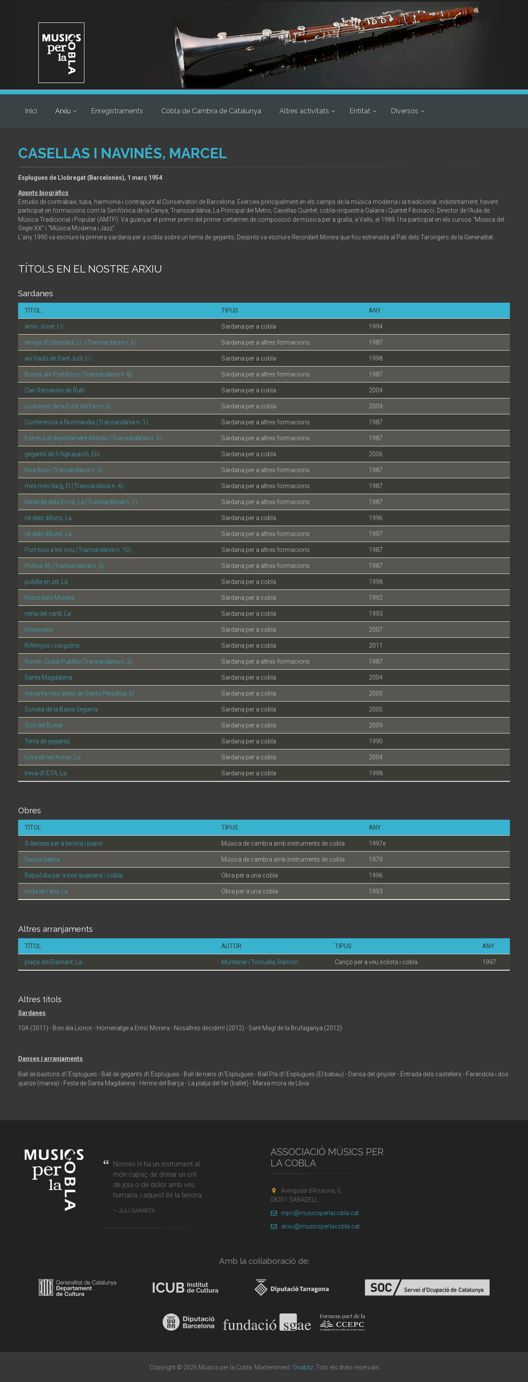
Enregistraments (117, 111)
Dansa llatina (42, 859)
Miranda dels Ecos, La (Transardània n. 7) (81, 501)
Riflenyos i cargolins (52, 645)
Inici (31, 111)
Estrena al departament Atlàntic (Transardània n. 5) (93, 438)
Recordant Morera (49, 597)
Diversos (404, 111)
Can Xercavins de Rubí (55, 390)
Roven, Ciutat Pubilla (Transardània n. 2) (78, 661)
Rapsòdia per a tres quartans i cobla (74, 875)
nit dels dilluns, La (48, 517)
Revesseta (39, 629)
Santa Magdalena (48, 677)
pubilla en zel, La (46, 581)
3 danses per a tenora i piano (64, 843)
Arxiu (63, 111)
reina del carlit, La (48, 613)
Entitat (360, 111)
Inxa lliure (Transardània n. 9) (64, 470)
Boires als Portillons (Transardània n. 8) (78, 374)
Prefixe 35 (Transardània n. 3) (64, 565)
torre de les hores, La (53, 757)
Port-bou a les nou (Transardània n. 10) (78, 549)
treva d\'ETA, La (45, 773)
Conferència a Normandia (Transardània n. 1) (86, 422)
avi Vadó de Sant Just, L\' (58, 358)
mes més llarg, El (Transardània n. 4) (74, 486)
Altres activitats (304, 111)
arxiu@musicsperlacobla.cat (315, 1226)
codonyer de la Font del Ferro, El (68, 406)
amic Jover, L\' (44, 326)
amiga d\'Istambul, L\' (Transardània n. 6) (81, 342)
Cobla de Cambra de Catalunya (211, 111)
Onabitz (302, 1367)
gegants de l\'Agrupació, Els (62, 454)
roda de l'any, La (46, 891)
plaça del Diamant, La (53, 962)
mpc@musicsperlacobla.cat (314, 1213)
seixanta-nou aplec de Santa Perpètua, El (79, 693)
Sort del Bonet (44, 725)
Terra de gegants (47, 741)
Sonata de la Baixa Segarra (61, 709)
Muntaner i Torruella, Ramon (259, 962)
